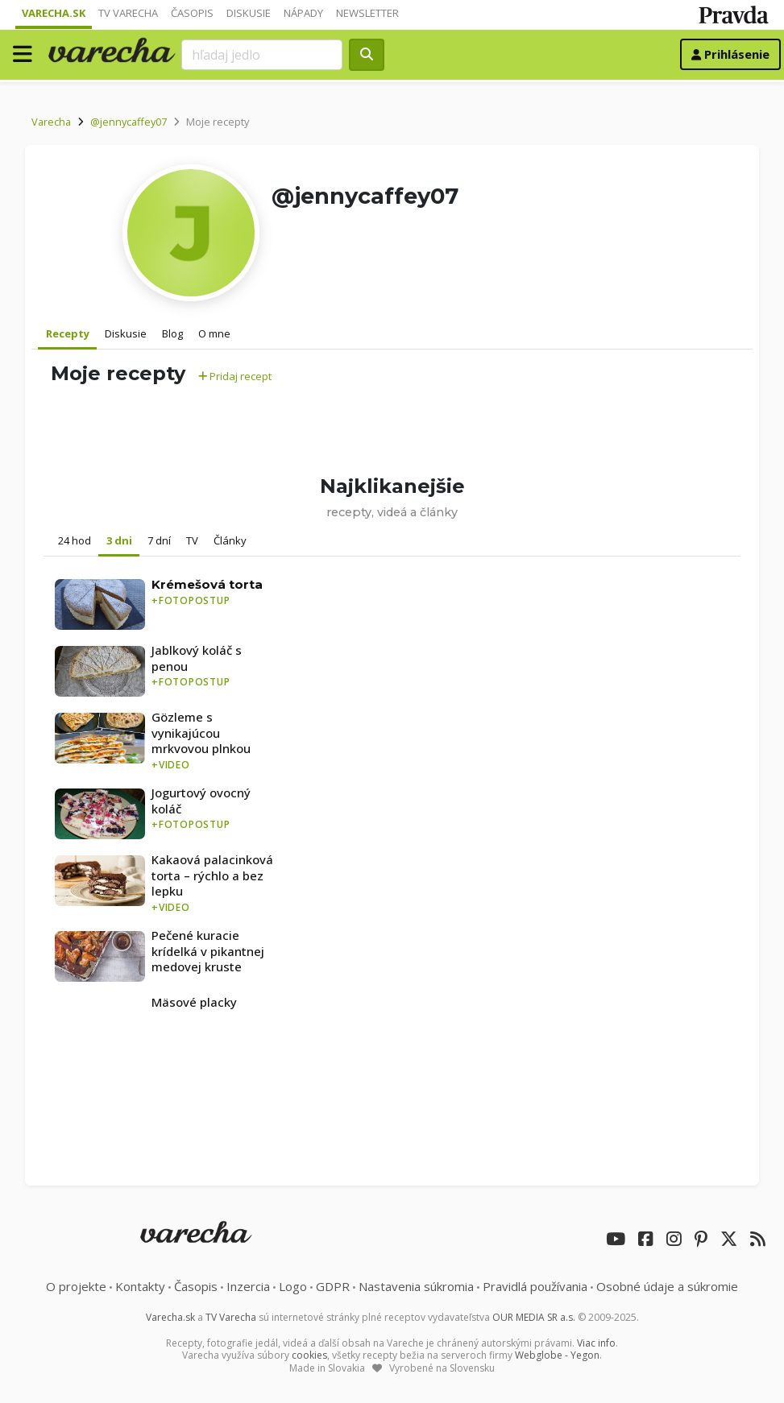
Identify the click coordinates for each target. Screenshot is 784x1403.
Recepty (67, 333)
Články (230, 540)
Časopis (192, 13)
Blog (172, 333)
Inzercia (248, 1286)
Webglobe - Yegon (557, 1355)
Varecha (51, 121)
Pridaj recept (235, 376)
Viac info (596, 1343)
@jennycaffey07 (128, 121)
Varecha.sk (53, 13)
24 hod (74, 540)
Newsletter (367, 13)
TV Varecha (128, 13)
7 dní (159, 540)
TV (192, 540)
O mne (214, 333)
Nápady (303, 13)
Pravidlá (535, 1286)
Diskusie (248, 13)
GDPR (333, 1286)
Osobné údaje (667, 1286)
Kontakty (140, 1286)
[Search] (261, 54)
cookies (309, 1355)
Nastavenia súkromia (416, 1286)
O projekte (76, 1286)
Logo (293, 1286)
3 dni (119, 540)
